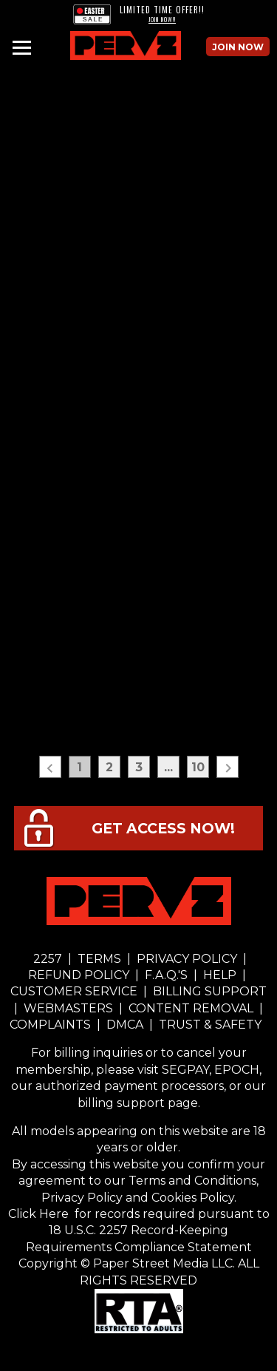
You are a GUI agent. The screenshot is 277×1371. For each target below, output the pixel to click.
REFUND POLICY (80, 975)
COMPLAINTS (52, 1025)
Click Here (40, 1214)
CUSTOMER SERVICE (75, 991)
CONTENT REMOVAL (191, 1008)
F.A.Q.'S (166, 975)
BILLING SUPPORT (208, 991)
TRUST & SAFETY (210, 1025)
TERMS (99, 959)
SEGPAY (185, 1070)
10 (198, 767)
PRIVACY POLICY (187, 959)
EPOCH (236, 1070)
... (168, 767)
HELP (219, 975)
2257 (47, 959)
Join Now (238, 47)
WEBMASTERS (68, 1008)
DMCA (124, 1025)
